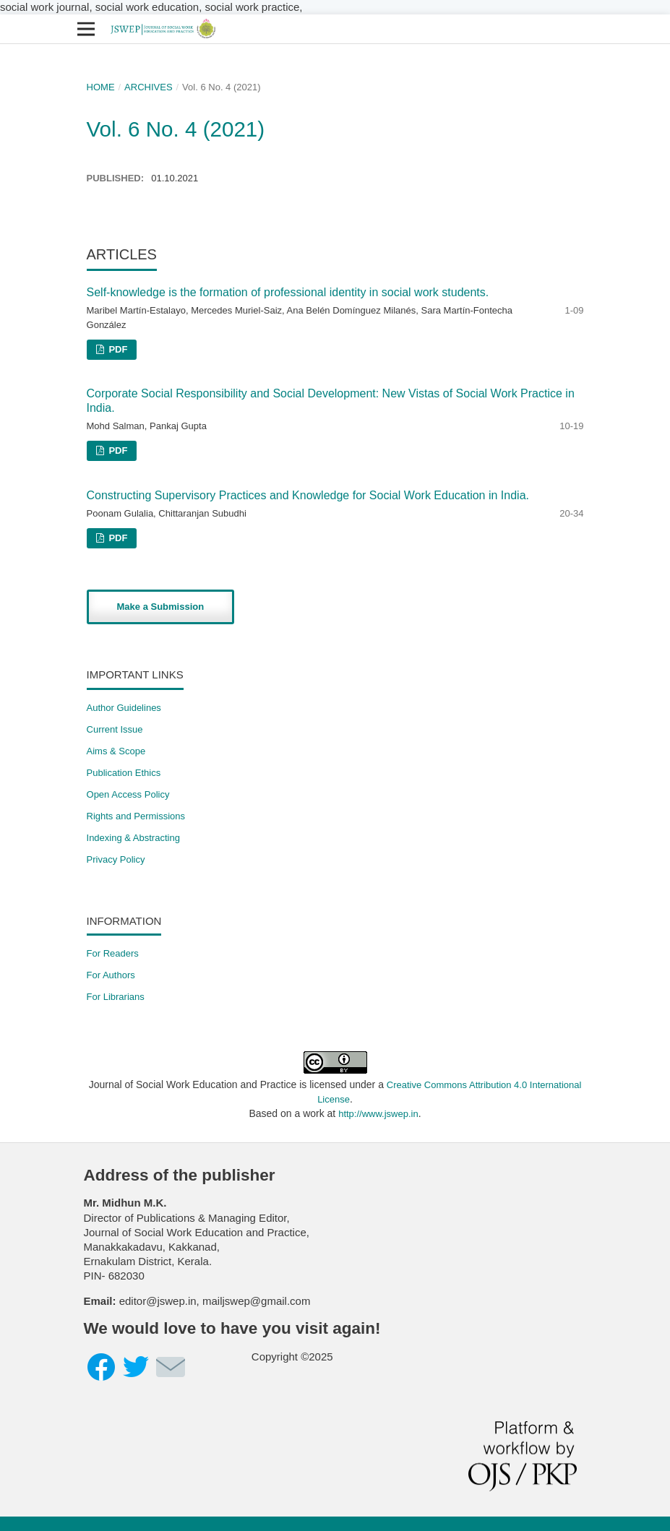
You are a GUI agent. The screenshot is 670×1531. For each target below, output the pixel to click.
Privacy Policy (116, 859)
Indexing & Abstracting (133, 837)
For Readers (113, 953)
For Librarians (116, 996)
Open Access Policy (128, 794)
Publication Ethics (124, 772)
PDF (117, 349)
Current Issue (115, 729)
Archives (148, 87)
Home (101, 87)
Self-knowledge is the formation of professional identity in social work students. (288, 292)
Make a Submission (161, 606)
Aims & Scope (116, 751)
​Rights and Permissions (136, 816)
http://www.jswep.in (378, 1113)
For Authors (111, 975)
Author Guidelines (124, 707)
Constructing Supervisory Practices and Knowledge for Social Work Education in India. (308, 495)
